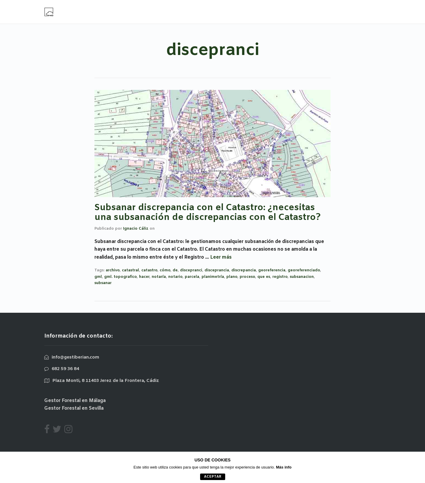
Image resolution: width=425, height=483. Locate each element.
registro (279, 276)
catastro (149, 270)
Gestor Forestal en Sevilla (74, 408)
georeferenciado (304, 270)
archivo (113, 270)
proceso (247, 276)
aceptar (212, 476)
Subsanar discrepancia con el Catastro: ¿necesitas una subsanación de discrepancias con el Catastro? (207, 212)
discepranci (191, 270)
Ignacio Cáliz (135, 228)
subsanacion (302, 276)
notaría (159, 276)
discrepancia (243, 270)
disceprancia (217, 270)
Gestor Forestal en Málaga (75, 401)
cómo (165, 270)
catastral (130, 270)
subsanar (103, 283)
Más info (284, 467)
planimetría (213, 276)
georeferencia (271, 270)
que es (263, 276)
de (175, 270)
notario (175, 276)
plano (231, 276)
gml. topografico (120, 276)
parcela (192, 276)
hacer (144, 276)
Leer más (221, 257)
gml (98, 276)
